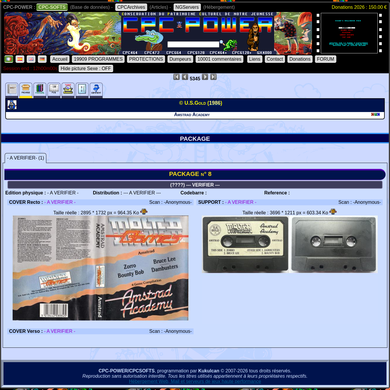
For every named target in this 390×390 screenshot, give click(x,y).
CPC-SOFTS (51, 7)
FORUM (325, 59)
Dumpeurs (180, 59)
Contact (275, 59)
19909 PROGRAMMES (98, 59)
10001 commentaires (219, 59)
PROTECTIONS (146, 59)
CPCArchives (131, 7)
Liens (254, 59)
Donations (300, 59)
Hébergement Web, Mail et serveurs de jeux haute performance (195, 381)
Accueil (59, 59)
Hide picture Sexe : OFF (86, 68)
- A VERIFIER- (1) (25, 157)
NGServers (187, 7)
